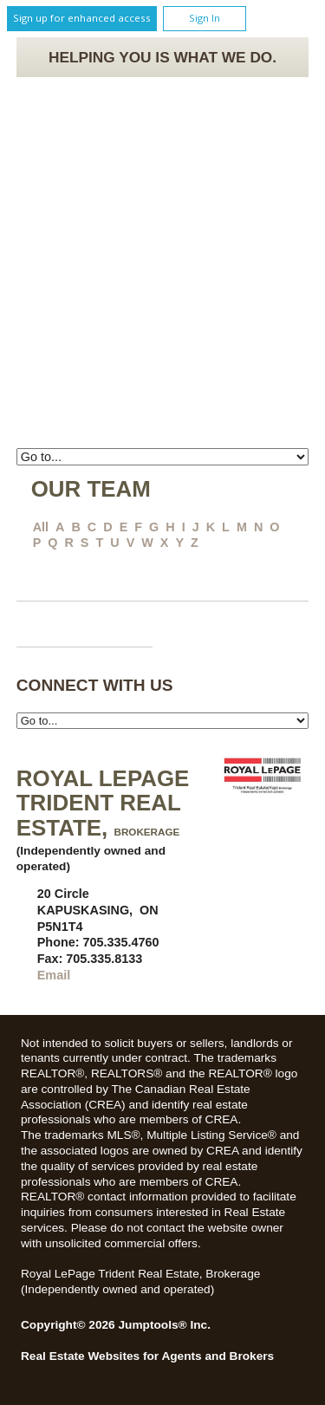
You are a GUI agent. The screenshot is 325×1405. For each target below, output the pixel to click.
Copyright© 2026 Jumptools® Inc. (116, 1324)
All (41, 527)
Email (53, 975)
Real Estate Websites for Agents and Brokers (147, 1356)
